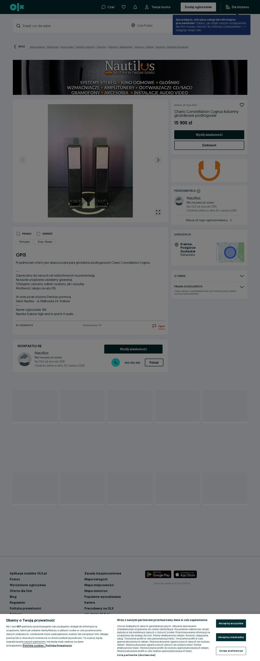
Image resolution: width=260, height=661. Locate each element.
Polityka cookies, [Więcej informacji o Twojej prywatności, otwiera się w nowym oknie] (34, 645)
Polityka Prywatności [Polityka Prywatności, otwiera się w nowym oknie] (59, 645)
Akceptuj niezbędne (231, 637)
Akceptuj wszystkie (231, 623)
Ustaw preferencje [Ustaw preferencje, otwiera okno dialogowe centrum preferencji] (231, 650)
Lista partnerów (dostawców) (136, 655)
